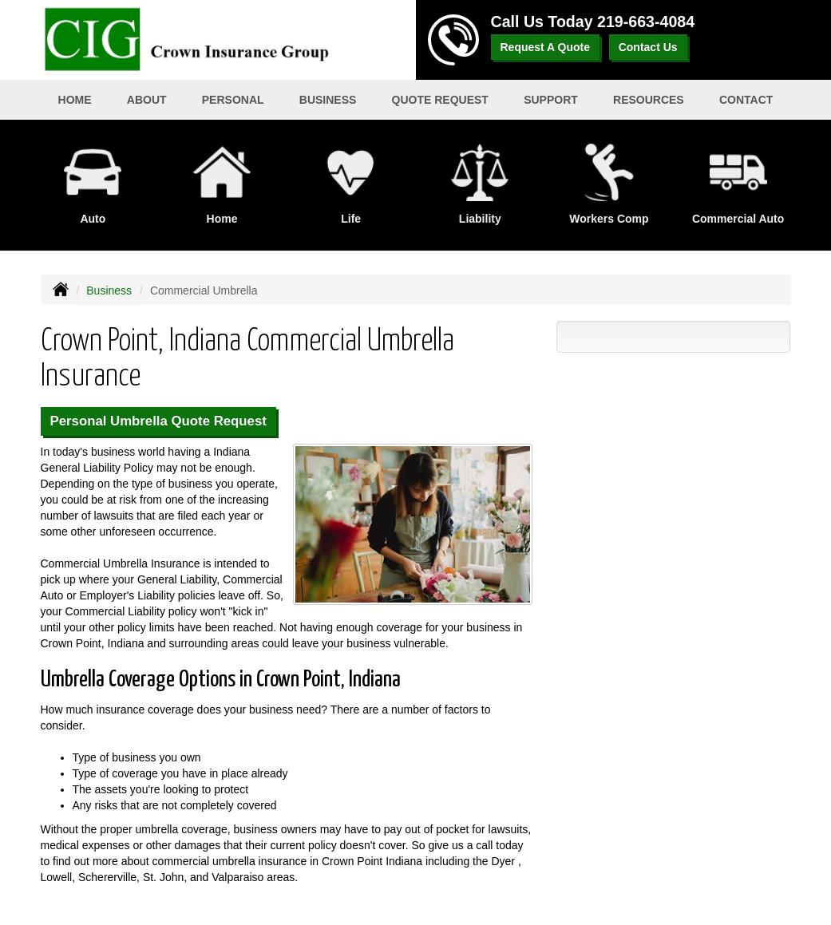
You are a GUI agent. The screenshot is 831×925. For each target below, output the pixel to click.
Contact (746, 99)
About (147, 99)
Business (109, 290)
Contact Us (648, 47)
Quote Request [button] (440, 99)
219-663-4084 (645, 21)
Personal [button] (233, 99)
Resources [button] (648, 99)
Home (75, 99)
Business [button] (328, 99)
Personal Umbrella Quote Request (158, 421)
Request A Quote (546, 47)
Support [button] (551, 99)
